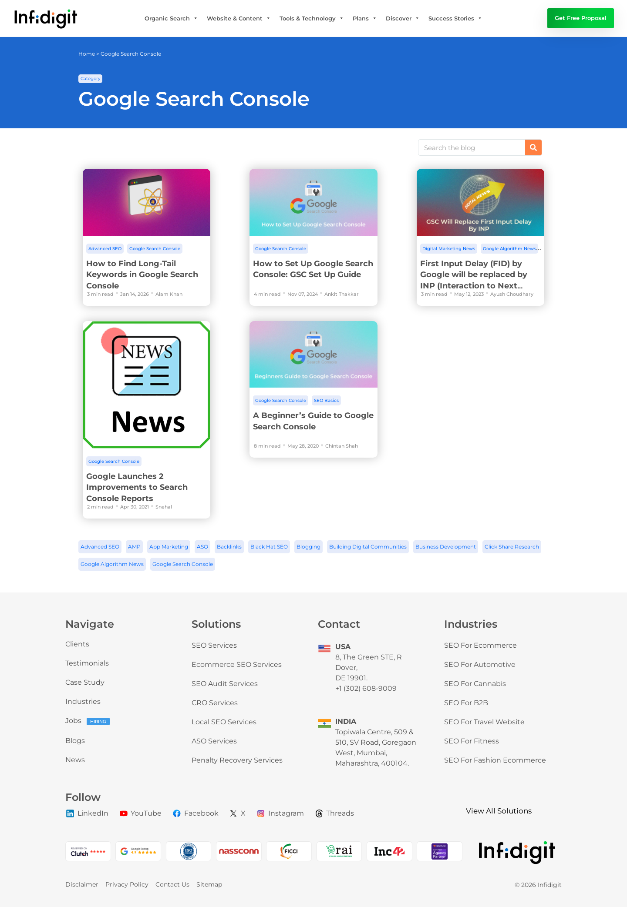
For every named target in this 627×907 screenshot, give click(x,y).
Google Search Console (154, 248)
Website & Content (239, 18)
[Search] (533, 147)
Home (86, 53)
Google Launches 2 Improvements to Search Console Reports (137, 487)
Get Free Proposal (581, 18)
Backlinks (229, 546)
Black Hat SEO (269, 546)
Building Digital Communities (368, 546)
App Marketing (168, 546)
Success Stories (455, 18)
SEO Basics (326, 400)
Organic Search (171, 18)
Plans (365, 18)
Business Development (445, 546)
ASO (202, 546)
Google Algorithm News (509, 248)
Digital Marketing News (448, 248)
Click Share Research (512, 546)
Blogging (308, 546)
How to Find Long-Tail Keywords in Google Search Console (142, 275)
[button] (90, 78)
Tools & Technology (312, 18)
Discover (403, 18)
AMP (134, 546)
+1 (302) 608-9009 (366, 688)
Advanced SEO (104, 248)
